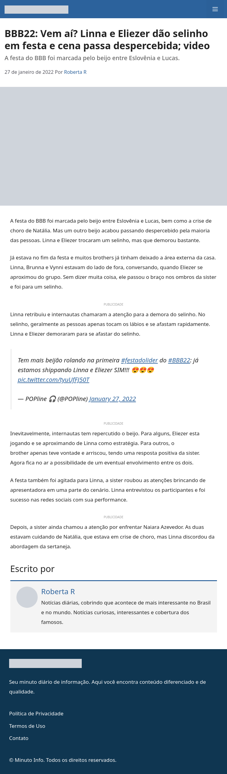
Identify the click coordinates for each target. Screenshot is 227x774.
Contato (19, 738)
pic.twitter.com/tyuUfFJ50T (53, 379)
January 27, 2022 (112, 398)
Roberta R (58, 591)
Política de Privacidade (36, 713)
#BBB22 (179, 360)
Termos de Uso (27, 725)
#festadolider (139, 360)
